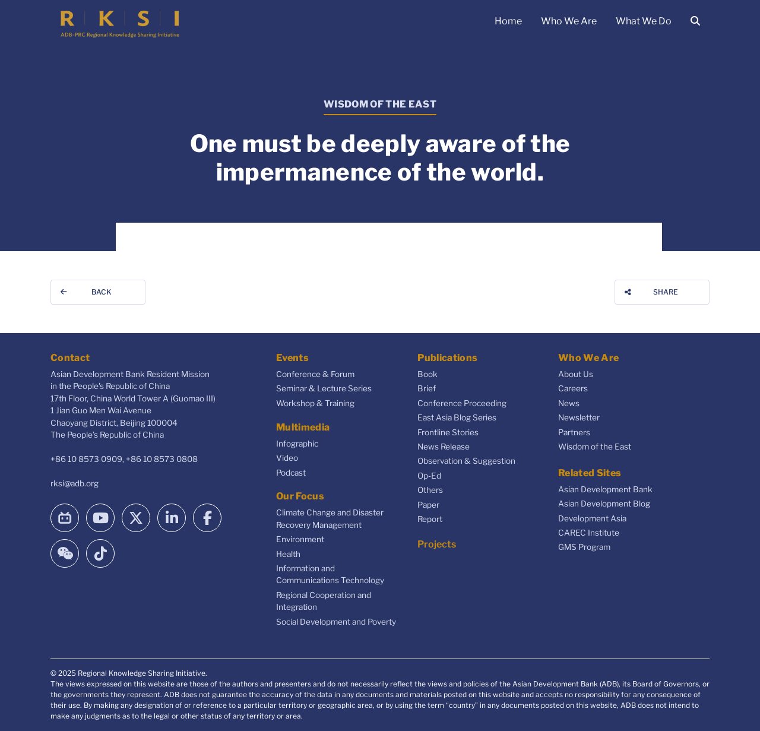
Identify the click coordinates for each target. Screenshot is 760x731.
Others (430, 490)
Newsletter (579, 417)
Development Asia (592, 518)
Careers (573, 388)
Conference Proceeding (461, 403)
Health (288, 554)
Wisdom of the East (594, 446)
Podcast (291, 472)
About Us (575, 374)
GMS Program (584, 547)
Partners (574, 432)
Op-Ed (429, 475)
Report (429, 519)
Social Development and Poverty (336, 621)
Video (287, 458)
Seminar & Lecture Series (324, 388)
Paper (428, 505)
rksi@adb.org (74, 483)
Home (508, 21)
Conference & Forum (315, 374)
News (569, 403)
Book (427, 374)
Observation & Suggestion (466, 461)
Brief (426, 388)
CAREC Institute (588, 532)
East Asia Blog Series (456, 417)
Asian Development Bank (605, 489)
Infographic (297, 443)
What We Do (644, 21)
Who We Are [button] (569, 21)
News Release (443, 446)
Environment (300, 539)
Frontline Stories (448, 432)
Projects (436, 544)
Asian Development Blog (604, 503)
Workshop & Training (315, 403)
